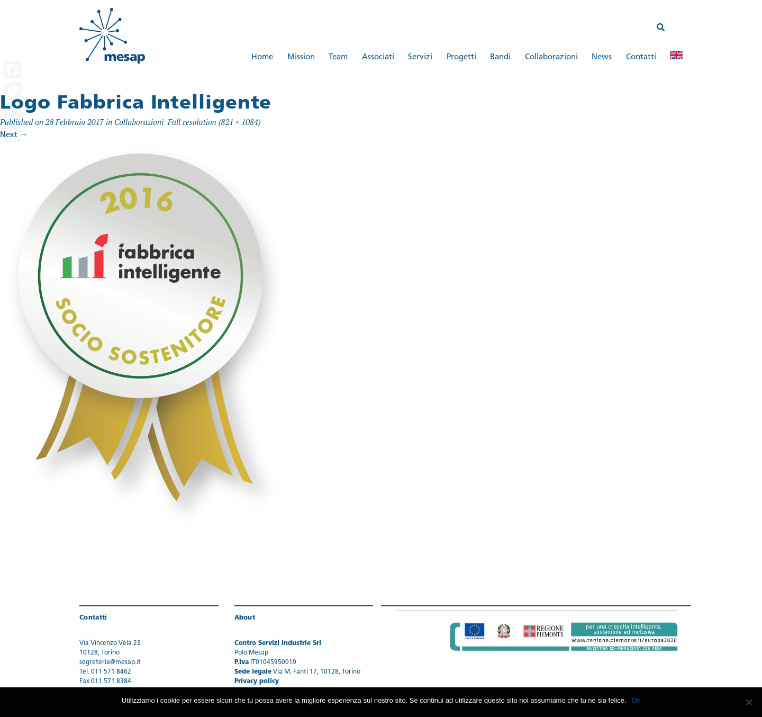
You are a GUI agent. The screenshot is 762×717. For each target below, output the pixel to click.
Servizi (420, 57)
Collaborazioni (551, 57)
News (602, 57)
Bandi (500, 57)
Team (338, 57)
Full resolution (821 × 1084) (214, 121)
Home (262, 57)
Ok (636, 700)
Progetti (461, 57)
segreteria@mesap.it (110, 662)
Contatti (641, 57)
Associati (378, 57)
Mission (301, 57)
